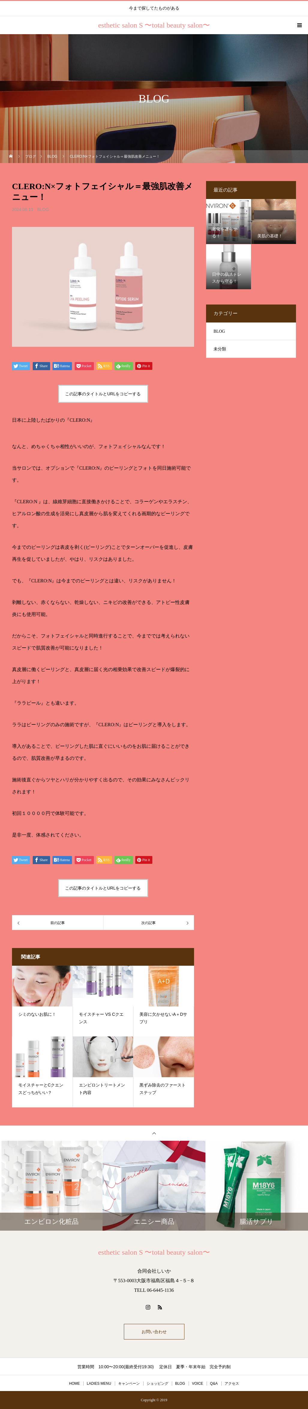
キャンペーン (129, 1383)
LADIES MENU (99, 1383)
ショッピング (157, 1383)
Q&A (213, 1383)
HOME (74, 1383)
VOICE (197, 1383)
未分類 (220, 349)
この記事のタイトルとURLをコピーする (103, 393)
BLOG (43, 209)
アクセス (232, 1383)
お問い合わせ (154, 1331)
